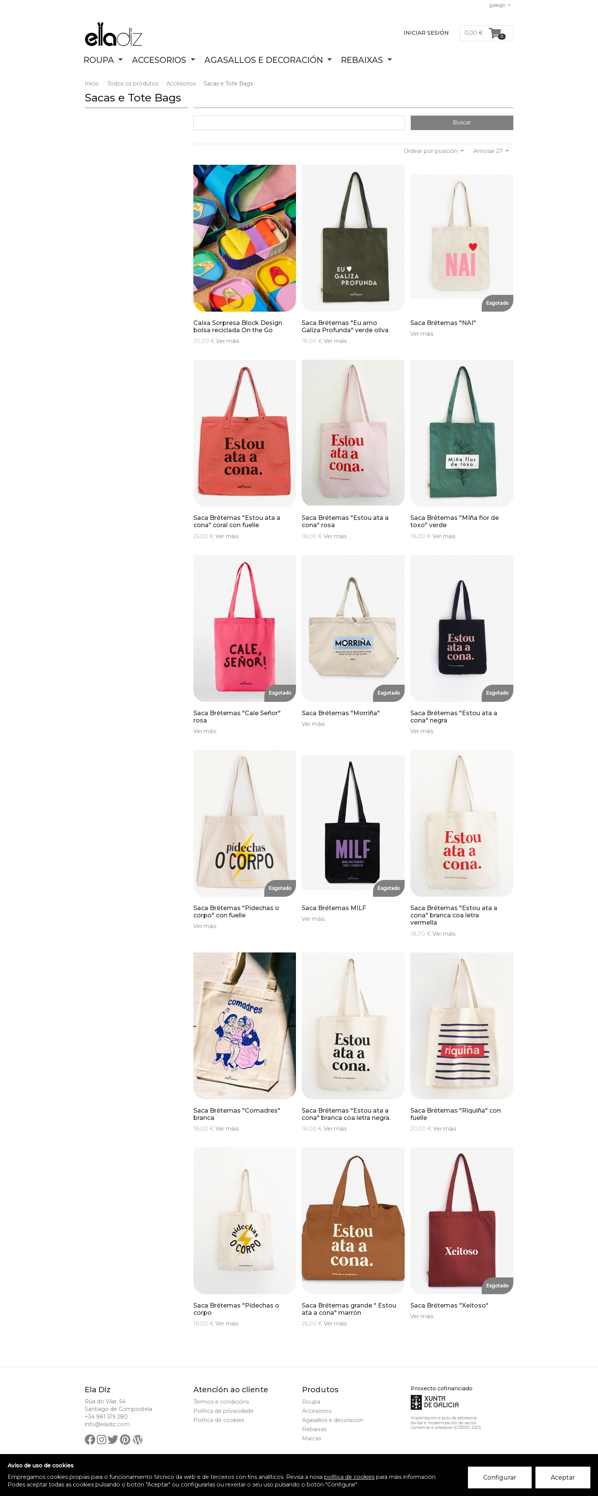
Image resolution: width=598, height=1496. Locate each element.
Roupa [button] (100, 60)
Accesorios (181, 83)
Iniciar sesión (426, 32)
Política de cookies (218, 1420)
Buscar (462, 122)
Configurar (499, 1477)
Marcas (311, 1438)
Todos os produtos (132, 83)
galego (497, 5)
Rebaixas (314, 1429)
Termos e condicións (221, 1401)
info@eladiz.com (107, 1424)
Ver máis (227, 341)
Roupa (311, 1401)
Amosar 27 (489, 151)
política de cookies (349, 1476)
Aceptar (563, 1477)
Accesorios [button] (160, 60)
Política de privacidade (223, 1411)
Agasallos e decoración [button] (264, 60)
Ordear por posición (431, 151)
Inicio (92, 83)
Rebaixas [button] (363, 60)
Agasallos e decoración (332, 1420)
